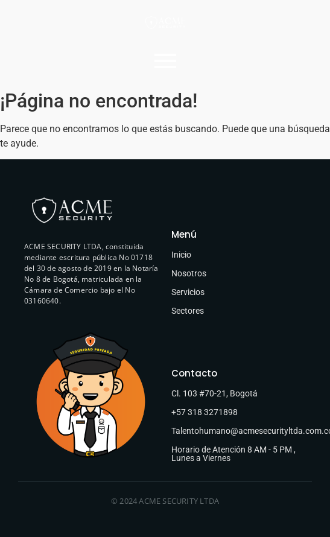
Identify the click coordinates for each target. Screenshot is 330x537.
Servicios (188, 292)
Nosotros (188, 273)
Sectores (187, 311)
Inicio (181, 254)
